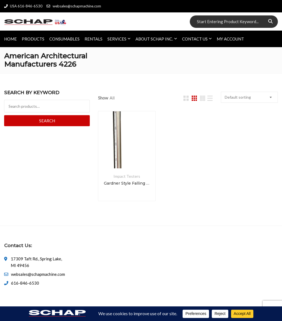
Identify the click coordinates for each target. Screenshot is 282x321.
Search (47, 120)
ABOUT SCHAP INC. (154, 38)
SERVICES (116, 38)
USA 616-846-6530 (23, 6)
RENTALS (93, 38)
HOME (10, 38)
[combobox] (249, 97)
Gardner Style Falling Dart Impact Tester (127, 183)
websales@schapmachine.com (74, 6)
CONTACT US (195, 38)
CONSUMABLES (64, 38)
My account (230, 38)
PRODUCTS (33, 38)
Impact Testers (126, 176)
